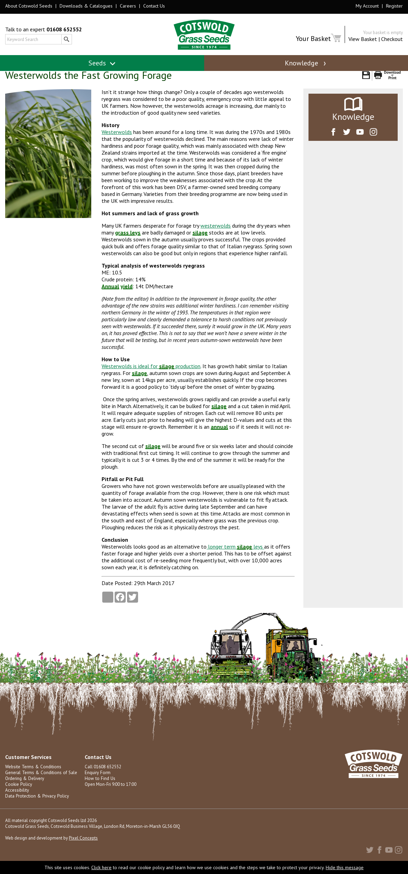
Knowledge (306, 63)
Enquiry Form (97, 780)
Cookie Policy (18, 792)
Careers (128, 6)
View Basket (362, 38)
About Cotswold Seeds (28, 6)
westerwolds (215, 233)
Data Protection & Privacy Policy (36, 804)
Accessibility (17, 798)
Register (394, 6)
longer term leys (235, 554)
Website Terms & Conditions (32, 775)
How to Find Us (99, 786)
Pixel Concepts (83, 846)
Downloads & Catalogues (86, 6)
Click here (101, 867)
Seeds (102, 63)
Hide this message (345, 867)
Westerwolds (117, 139)
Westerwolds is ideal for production (151, 374)
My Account (367, 6)
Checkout (392, 38)
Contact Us (154, 6)
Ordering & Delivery (24, 786)
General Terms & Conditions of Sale (40, 780)
